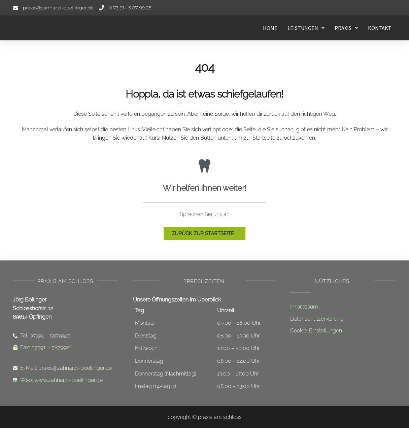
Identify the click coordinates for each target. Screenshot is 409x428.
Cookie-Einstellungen (316, 330)
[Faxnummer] (65, 347)
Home (270, 28)
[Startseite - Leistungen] (63, 28)
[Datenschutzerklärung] (342, 319)
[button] (306, 28)
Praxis (346, 28)
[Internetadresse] (65, 380)
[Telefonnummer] (125, 7)
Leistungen (306, 28)
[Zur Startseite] (204, 233)
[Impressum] (342, 306)
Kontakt (379, 28)
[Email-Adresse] (65, 368)
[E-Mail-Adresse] (53, 7)
